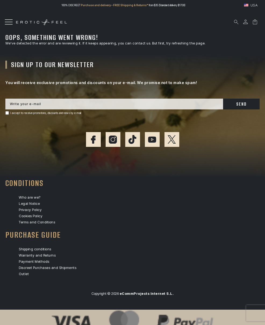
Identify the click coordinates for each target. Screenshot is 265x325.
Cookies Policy (30, 216)
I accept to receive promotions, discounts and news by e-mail (45, 113)
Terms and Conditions (37, 222)
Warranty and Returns (37, 255)
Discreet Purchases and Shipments (47, 267)
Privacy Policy (30, 210)
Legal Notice (29, 203)
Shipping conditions (35, 249)
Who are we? (30, 197)
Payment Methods (34, 261)
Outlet (24, 274)
